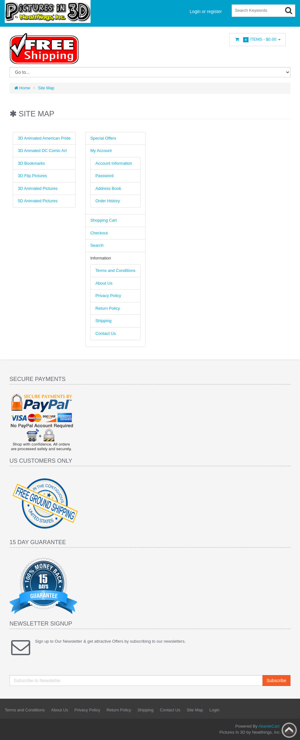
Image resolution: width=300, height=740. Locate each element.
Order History (107, 200)
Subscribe (276, 680)
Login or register (206, 11)
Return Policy (107, 308)
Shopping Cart (103, 220)
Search (96, 245)
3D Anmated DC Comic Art (42, 150)
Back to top (289, 730)
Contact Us (105, 333)
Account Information (113, 163)
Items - (257, 39)
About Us (103, 283)
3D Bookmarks (31, 163)
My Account (101, 150)
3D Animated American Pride (44, 138)
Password (104, 175)
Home (22, 88)
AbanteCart (268, 726)
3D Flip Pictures (32, 175)
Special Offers (103, 138)
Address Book (108, 188)
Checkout (99, 233)
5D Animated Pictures (38, 200)
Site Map (46, 88)
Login (214, 710)
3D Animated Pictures (38, 188)
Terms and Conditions (115, 270)
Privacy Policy (108, 295)
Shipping (103, 320)
